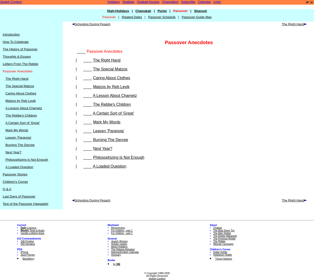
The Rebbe (219, 241)
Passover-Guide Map (197, 17)
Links (217, 2)
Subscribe (188, 2)
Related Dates (132, 17)
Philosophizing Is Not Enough (26, 159)
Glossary (116, 254)
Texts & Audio (33, 230)
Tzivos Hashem (223, 258)
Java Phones (28, 254)
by (116, 264)
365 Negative (28, 244)
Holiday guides (119, 244)
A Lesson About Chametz (23, 108)
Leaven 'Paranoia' (18, 137)
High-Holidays (118, 11)
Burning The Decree (20, 145)
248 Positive (27, 241)
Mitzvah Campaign (223, 244)
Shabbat (128, 2)
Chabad (217, 228)
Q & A (7, 189)
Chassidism (170, 2)
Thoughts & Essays (17, 56)
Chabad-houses (148, 2)
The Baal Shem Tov (224, 230)
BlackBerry (28, 258)
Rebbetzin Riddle (222, 254)
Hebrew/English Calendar (125, 252)
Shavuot (200, 11)
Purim (162, 11)
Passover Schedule (162, 17)
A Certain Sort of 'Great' (22, 123)
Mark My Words (16, 130)
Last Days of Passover (19, 196)
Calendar (204, 2)
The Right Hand (16, 78)
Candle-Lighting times (32, 233)
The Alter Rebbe (222, 233)
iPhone (24, 252)
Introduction (11, 34)
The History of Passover (20, 49)
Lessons (28, 228)
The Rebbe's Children (21, 115)
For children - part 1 (122, 230)
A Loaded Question (19, 167)
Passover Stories (15, 174)
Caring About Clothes (20, 93)
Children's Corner (15, 182)
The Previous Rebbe (224, 238)
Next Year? (13, 152)
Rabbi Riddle (220, 252)
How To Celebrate (16, 42)
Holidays (114, 2)
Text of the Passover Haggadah (25, 204)
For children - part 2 (122, 233)
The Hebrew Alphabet (123, 249)
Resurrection (118, 228)
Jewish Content (11, 2)
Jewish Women (119, 241)
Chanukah (143, 11)
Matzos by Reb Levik (20, 101)
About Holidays (119, 246)
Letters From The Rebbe (20, 64)
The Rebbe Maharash (225, 236)
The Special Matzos (19, 86)
